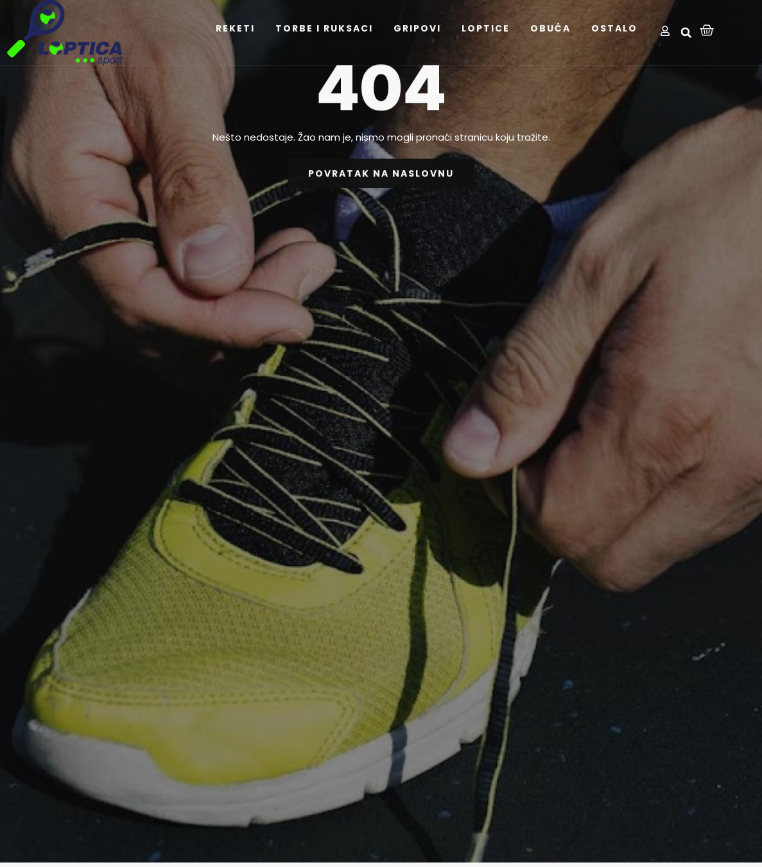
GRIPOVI (417, 45)
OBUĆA (550, 45)
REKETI (235, 45)
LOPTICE (486, 45)
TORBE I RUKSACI (324, 45)
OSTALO (614, 45)
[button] (686, 32)
